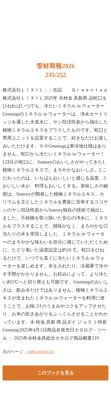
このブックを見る (55, 372)
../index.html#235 (39, 351)
